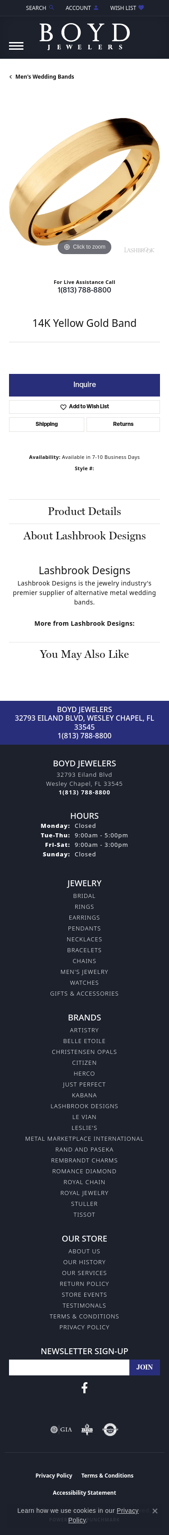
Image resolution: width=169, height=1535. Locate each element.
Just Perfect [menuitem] (84, 1084)
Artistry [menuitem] (84, 1030)
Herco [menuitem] (85, 1073)
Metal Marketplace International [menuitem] (84, 1138)
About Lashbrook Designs (84, 535)
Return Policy (85, 1284)
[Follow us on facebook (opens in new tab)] (84, 1388)
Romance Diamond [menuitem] (84, 1171)
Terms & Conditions (84, 1316)
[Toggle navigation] (16, 50)
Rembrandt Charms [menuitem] (84, 1160)
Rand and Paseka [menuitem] (84, 1149)
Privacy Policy (84, 1327)
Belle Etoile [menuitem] (84, 1041)
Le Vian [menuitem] (84, 1117)
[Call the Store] (84, 792)
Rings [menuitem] (84, 906)
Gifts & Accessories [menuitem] (84, 993)
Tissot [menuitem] (84, 1214)
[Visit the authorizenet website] (110, 1429)
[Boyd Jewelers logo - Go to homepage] (85, 33)
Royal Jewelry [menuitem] (84, 1193)
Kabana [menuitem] (84, 1095)
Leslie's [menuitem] (85, 1128)
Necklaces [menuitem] (84, 939)
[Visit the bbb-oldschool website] (86, 1429)
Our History (84, 1262)
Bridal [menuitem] (84, 896)
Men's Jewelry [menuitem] (84, 972)
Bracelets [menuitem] (84, 950)
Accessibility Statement (84, 1493)
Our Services (84, 1273)
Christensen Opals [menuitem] (84, 1052)
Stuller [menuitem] (84, 1204)
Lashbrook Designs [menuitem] (84, 1106)
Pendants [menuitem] (84, 928)
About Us (84, 1251)
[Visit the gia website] (61, 1429)
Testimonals (84, 1305)
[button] (39, 8)
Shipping (47, 424)
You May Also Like (84, 654)
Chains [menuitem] (84, 961)
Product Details (84, 511)
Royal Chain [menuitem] (84, 1182)
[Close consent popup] (155, 1511)
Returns (123, 424)
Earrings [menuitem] (84, 917)
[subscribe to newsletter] (144, 1367)
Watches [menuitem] (84, 982)
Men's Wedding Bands (44, 76)
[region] (84, 182)
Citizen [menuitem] (84, 1062)
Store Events (84, 1294)
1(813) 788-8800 (84, 290)
